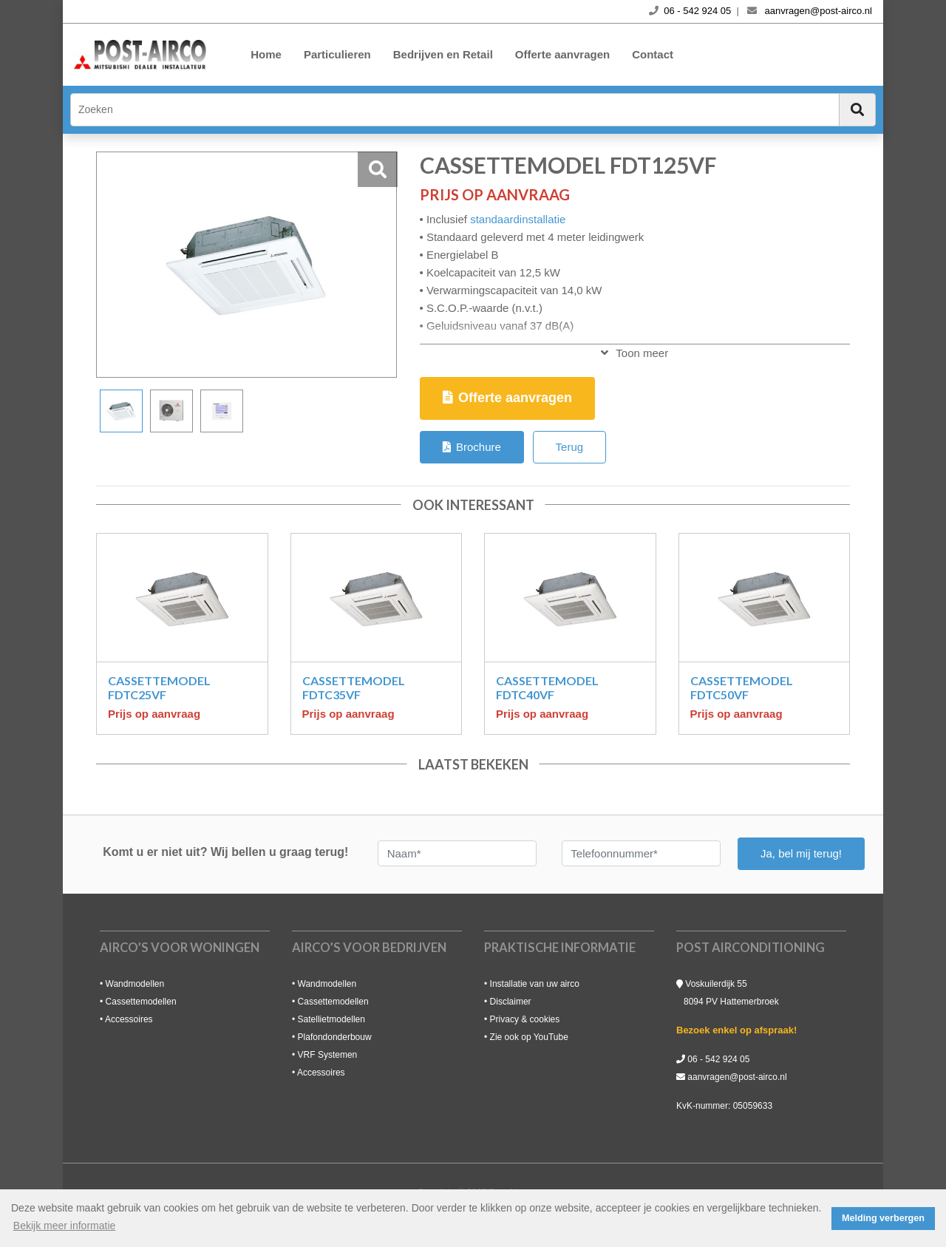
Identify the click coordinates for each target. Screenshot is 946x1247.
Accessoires (129, 1019)
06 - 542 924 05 (718, 1059)
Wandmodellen (135, 984)
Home (266, 54)
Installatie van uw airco (534, 984)
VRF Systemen (328, 1055)
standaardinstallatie (517, 219)
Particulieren (337, 54)
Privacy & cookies (525, 1019)
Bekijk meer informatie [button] (64, 1225)
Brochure (472, 447)
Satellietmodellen (331, 1019)
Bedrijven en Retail (443, 54)
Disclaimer (510, 1001)
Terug (570, 447)
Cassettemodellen (141, 1001)
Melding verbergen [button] (883, 1218)
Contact (652, 54)
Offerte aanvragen (562, 54)
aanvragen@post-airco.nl (736, 1077)
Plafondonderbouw (335, 1037)
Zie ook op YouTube (529, 1037)
